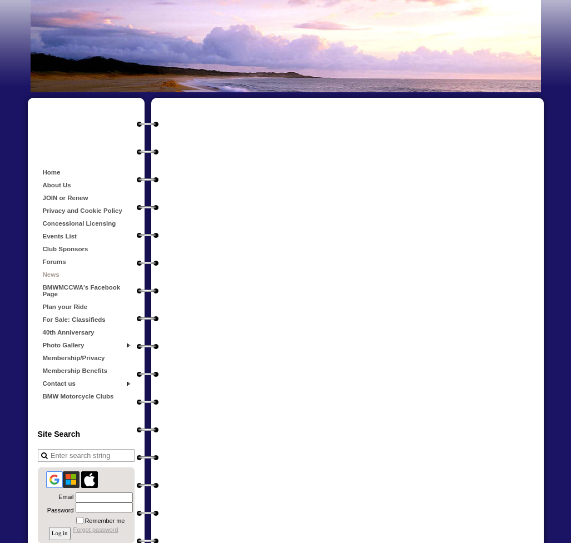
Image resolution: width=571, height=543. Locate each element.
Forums (54, 261)
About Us (57, 185)
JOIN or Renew (65, 198)
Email (63, 497)
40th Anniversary (69, 332)
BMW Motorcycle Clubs (78, 396)
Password (58, 510)
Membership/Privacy (74, 358)
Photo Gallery (64, 345)
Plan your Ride (65, 306)
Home (52, 172)
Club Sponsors (65, 249)
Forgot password (95, 529)
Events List (60, 236)
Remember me (105, 520)
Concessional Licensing (79, 223)
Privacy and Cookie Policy (82, 210)
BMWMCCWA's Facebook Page (82, 290)
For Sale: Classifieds (74, 319)
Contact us (59, 383)
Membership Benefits (75, 370)
